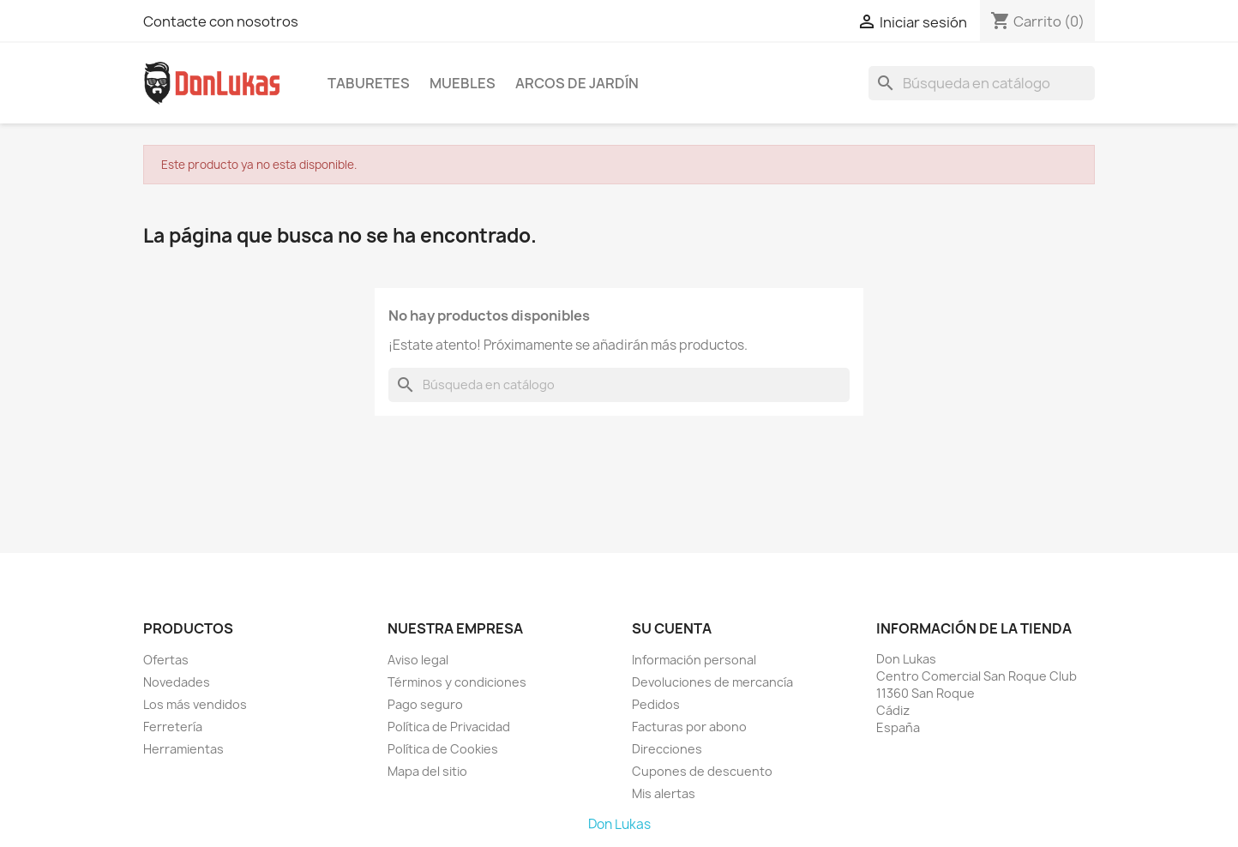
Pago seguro (425, 704)
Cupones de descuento (702, 771)
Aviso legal (418, 660)
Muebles (463, 83)
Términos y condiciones (457, 682)
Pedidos (656, 704)
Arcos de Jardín (577, 83)
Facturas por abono (689, 726)
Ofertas (166, 660)
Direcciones (667, 749)
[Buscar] (981, 83)
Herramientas (183, 749)
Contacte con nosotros (220, 21)
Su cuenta (672, 628)
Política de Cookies (443, 749)
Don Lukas (619, 824)
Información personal (694, 660)
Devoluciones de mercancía (712, 682)
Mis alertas (663, 793)
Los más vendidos (195, 704)
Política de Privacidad (449, 726)
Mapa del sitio (427, 771)
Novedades (176, 682)
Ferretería (172, 726)
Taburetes (369, 83)
